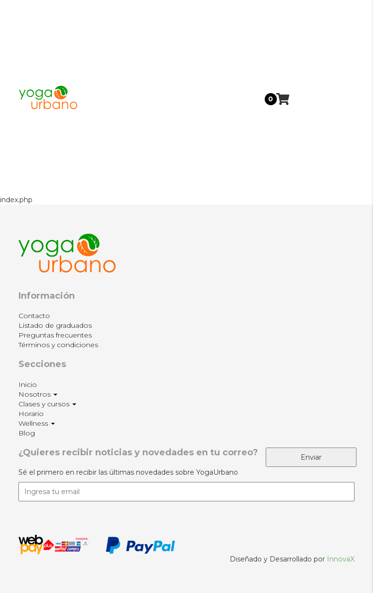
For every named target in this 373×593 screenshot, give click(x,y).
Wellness (318, 142)
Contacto (34, 315)
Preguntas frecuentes (55, 335)
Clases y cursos (317, 85)
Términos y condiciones (58, 344)
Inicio (312, 22)
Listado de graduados (55, 325)
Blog (310, 172)
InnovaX (341, 559)
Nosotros (319, 50)
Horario (315, 114)
